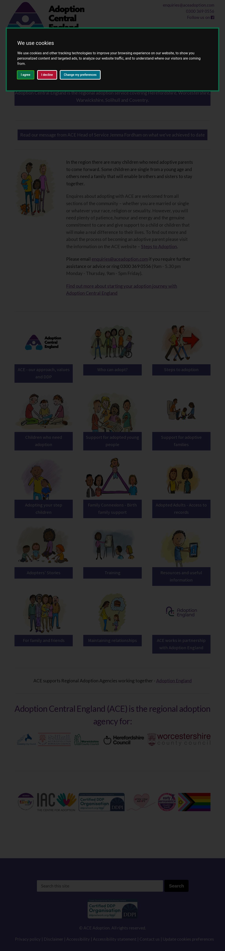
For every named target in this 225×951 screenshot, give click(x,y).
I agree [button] (25, 75)
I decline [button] (47, 75)
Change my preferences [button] (80, 75)
